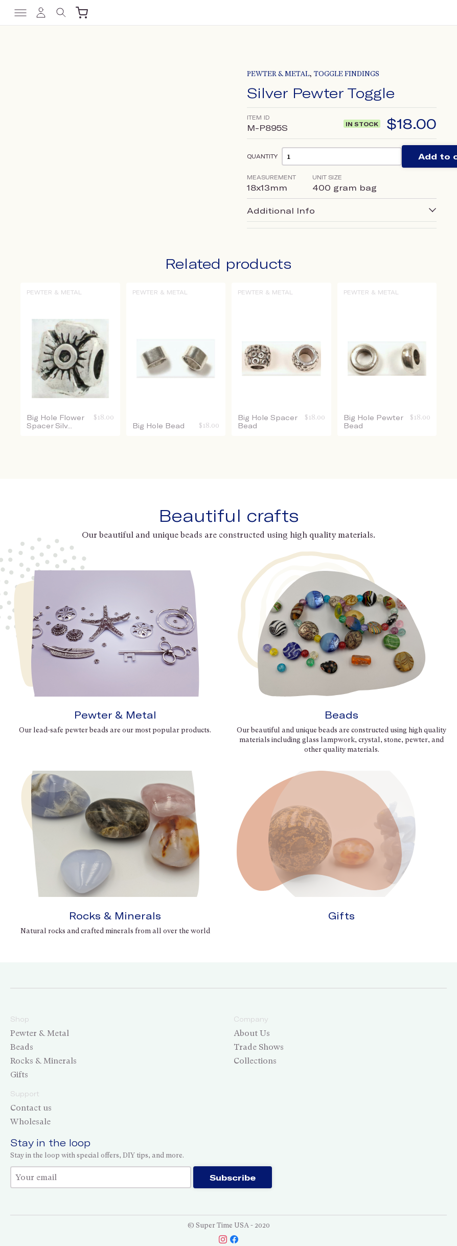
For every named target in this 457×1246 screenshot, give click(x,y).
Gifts (341, 915)
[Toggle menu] (20, 13)
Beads (341, 715)
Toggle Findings (346, 74)
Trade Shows (259, 1047)
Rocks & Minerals (115, 915)
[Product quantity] (342, 156)
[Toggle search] (61, 13)
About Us (252, 1033)
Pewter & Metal (278, 74)
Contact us (31, 1108)
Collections (255, 1061)
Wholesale (30, 1121)
